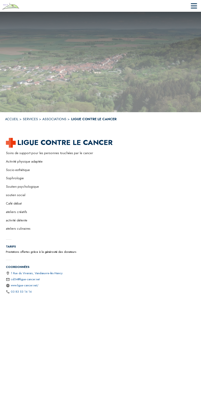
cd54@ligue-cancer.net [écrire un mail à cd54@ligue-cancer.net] (25, 279)
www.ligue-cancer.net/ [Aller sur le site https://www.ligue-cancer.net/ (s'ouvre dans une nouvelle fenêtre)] (24, 285)
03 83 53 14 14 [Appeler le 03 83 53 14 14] (21, 291)
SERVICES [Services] (30, 119)
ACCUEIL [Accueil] (11, 119)
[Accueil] (11, 6)
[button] (11, 143)
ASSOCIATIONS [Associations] (54, 119)
